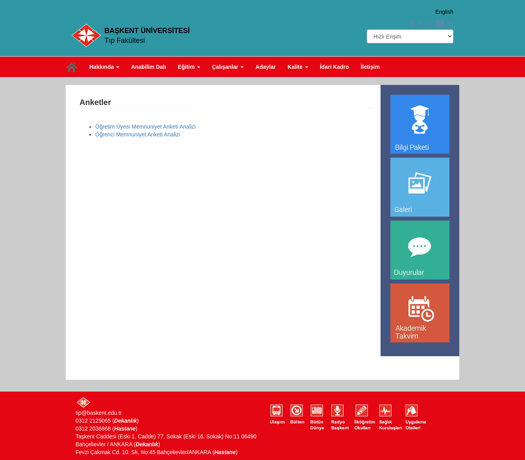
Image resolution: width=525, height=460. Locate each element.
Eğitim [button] (189, 67)
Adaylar (265, 67)
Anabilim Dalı (148, 67)
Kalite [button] (298, 67)
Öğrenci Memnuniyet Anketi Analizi (137, 134)
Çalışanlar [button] (228, 67)
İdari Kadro (334, 67)
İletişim (370, 67)
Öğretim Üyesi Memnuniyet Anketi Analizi (145, 126)
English (444, 12)
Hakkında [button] (104, 67)
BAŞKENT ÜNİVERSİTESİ (147, 31)
